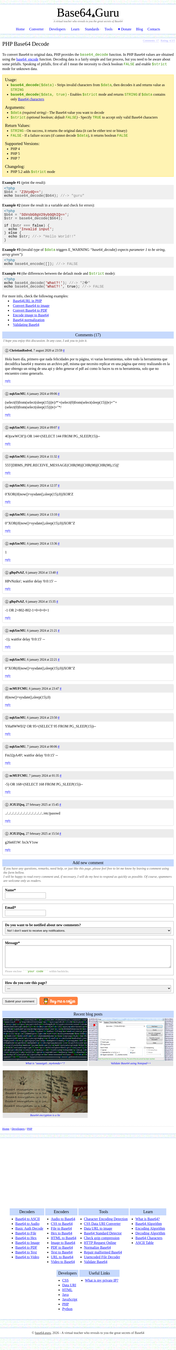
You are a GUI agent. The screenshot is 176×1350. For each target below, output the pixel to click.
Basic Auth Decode (29, 1228)
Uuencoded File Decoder (102, 1257)
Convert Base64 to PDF (30, 310)
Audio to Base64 (63, 1219)
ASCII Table (144, 1243)
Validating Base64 (26, 325)
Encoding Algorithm (150, 1228)
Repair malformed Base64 (103, 1252)
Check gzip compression (102, 1238)
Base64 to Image (27, 1243)
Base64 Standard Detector (103, 1233)
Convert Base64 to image (31, 306)
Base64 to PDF (26, 1247)
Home (20, 29)
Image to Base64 (63, 1243)
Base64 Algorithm (148, 1224)
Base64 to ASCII (27, 1219)
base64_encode (27, 59)
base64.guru (43, 1333)
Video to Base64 (63, 1262)
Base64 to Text (26, 1252)
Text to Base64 (62, 1252)
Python (67, 1309)
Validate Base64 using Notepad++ (131, 1041)
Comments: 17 (151, 40)
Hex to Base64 (61, 1233)
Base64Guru (88, 12)
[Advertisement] (88, 1172)
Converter (36, 29)
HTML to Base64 (63, 1238)
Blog (139, 29)
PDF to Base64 (62, 1247)
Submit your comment (19, 1001)
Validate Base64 (96, 1262)
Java (65, 1295)
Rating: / (168, 40)
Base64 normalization (29, 320)
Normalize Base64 (97, 1247)
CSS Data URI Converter (102, 1224)
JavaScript (69, 1299)
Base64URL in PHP (27, 301)
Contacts (154, 29)
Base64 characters (31, 99)
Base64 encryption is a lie (45, 1093)
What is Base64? (147, 1219)
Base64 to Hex (26, 1238)
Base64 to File (25, 1233)
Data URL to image (98, 1228)
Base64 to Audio (27, 1224)
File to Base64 (61, 1228)
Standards (92, 29)
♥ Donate (124, 29)
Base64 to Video (27, 1257)
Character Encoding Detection (106, 1219)
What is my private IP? (101, 1280)
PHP (65, 1304)
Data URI (69, 1285)
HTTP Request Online (100, 1243)
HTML (67, 1290)
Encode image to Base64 (31, 315)
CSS (65, 1280)
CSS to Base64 (62, 1224)
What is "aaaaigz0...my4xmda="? (45, 1041)
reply (8, 380)
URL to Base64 (62, 1257)
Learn (75, 29)
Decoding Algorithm (150, 1233)
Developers (57, 29)
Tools (109, 29)
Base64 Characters (148, 1238)
